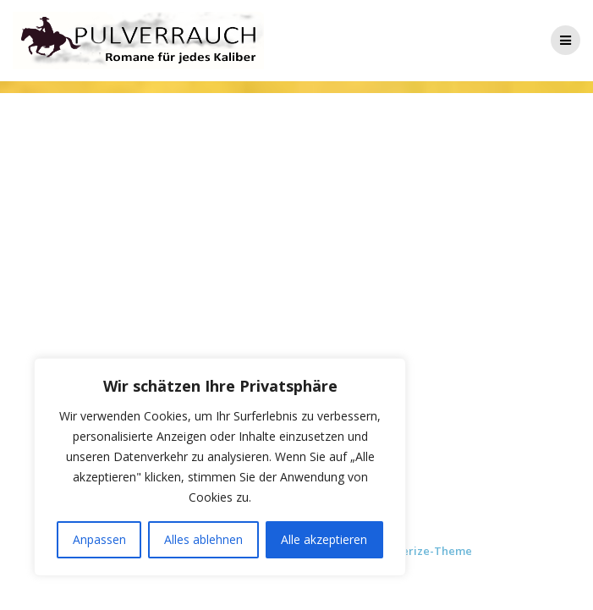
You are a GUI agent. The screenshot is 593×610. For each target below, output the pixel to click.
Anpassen (99, 539)
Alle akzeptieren (324, 539)
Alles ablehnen (203, 539)
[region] (220, 467)
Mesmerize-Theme (421, 550)
